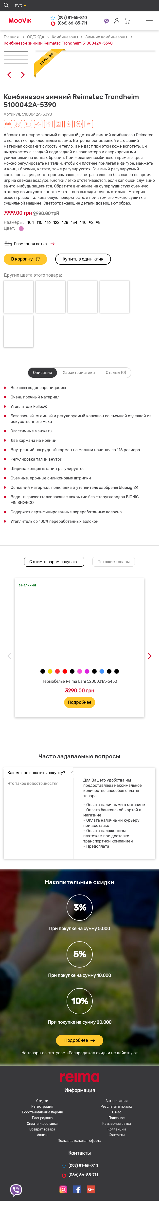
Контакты (117, 1135)
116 (48, 222)
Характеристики (79, 372)
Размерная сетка (29, 244)
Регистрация (42, 1106)
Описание (42, 372)
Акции (42, 1135)
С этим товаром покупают (54, 561)
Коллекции (116, 1129)
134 (74, 222)
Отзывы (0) (116, 372)
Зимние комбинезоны (106, 37)
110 (39, 222)
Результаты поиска (117, 1106)
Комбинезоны (65, 37)
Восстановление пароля (42, 1112)
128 (65, 222)
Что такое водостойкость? (32, 783)
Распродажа (42, 1118)
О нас (116, 1112)
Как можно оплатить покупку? (36, 772)
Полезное (116, 1118)
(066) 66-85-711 (68, 23)
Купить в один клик (83, 259)
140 (83, 222)
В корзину (25, 259)
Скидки (42, 1101)
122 (56, 222)
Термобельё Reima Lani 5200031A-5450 (79, 681)
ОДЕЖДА (35, 37)
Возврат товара (42, 1129)
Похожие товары (114, 561)
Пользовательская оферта (79, 1141)
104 (30, 222)
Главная (11, 37)
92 (91, 222)
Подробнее (79, 702)
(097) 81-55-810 (68, 18)
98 (98, 222)
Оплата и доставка (42, 1124)
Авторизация (117, 1101)
